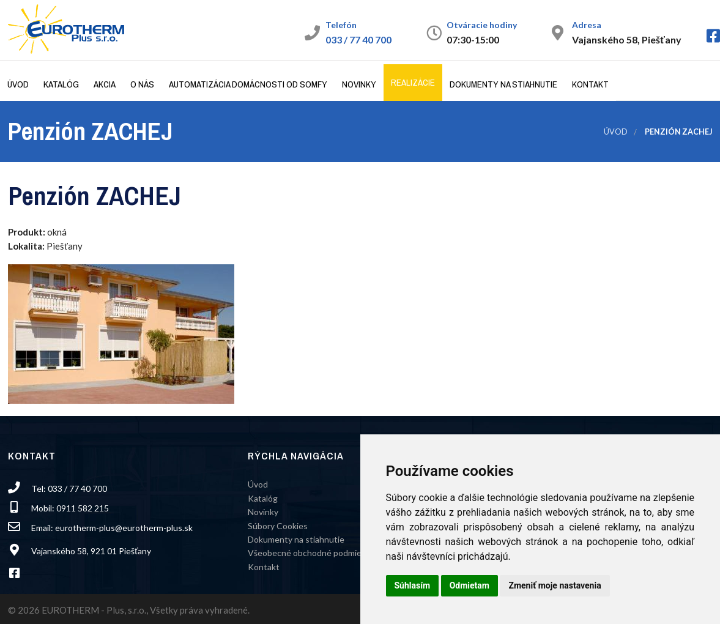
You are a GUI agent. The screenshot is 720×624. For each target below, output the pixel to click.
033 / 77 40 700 (358, 39)
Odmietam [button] (469, 585)
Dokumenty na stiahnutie (503, 84)
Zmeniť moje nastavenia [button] (554, 585)
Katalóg (61, 84)
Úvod (18, 84)
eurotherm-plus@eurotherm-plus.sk (124, 527)
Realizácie (413, 82)
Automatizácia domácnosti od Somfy (248, 84)
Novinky (359, 84)
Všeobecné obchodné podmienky (311, 553)
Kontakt (590, 84)
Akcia (105, 84)
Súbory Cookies (278, 526)
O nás (142, 84)
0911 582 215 (82, 508)
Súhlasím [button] (413, 585)
